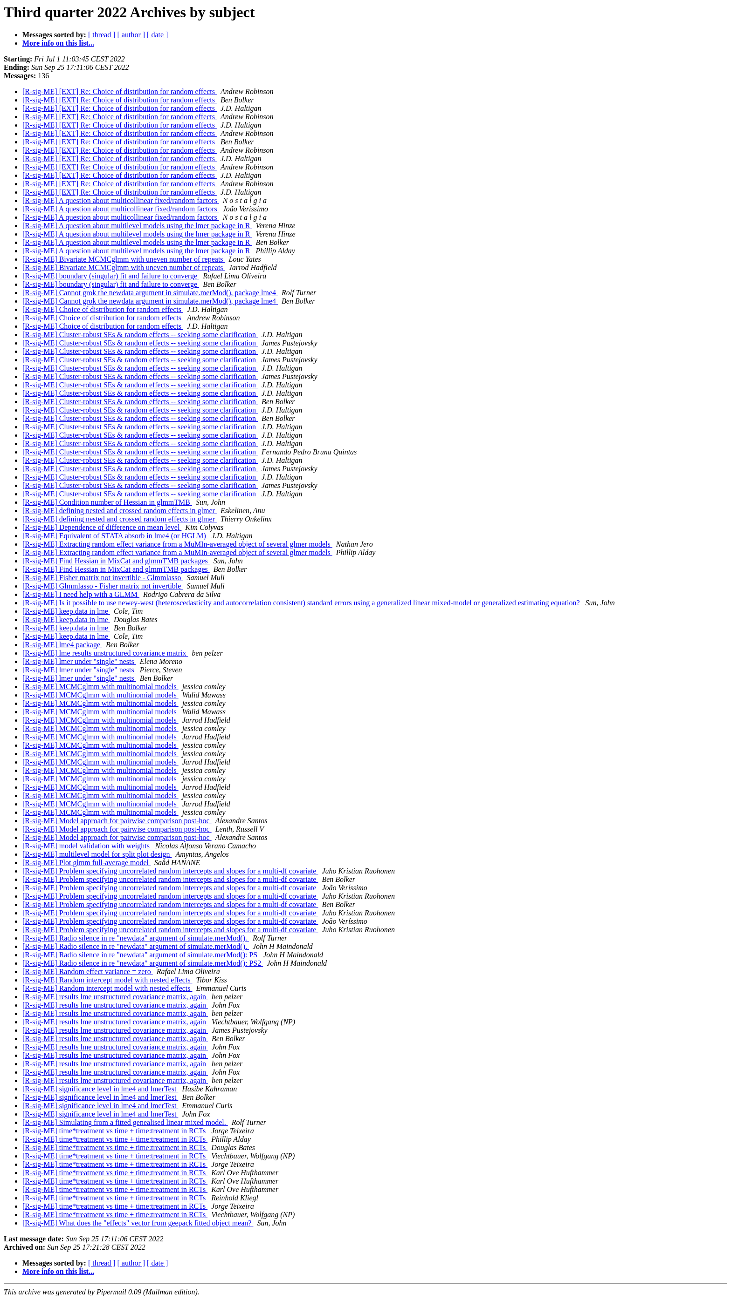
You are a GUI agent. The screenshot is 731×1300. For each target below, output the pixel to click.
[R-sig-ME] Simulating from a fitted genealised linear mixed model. (125, 1122)
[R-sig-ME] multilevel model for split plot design (97, 854)
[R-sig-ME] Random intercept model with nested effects (107, 980)
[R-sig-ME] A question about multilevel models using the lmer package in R (137, 226)
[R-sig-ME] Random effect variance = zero (87, 971)
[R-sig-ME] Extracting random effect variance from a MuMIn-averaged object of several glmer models (177, 544)
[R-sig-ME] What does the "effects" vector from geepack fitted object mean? (137, 1223)
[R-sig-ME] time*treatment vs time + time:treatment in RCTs (114, 1131)
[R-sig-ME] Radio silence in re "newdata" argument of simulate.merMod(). (135, 938)
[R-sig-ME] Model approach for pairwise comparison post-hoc (117, 821)
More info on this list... (58, 43)
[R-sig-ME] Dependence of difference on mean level (101, 527)
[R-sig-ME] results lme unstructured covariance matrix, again (115, 997)
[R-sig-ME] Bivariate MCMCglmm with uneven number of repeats (123, 259)
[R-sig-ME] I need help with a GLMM (80, 594)
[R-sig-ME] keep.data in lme (66, 611)
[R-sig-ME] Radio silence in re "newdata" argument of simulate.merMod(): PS (140, 955)
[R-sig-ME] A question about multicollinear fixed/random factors (120, 200)
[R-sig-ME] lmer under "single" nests (79, 661)
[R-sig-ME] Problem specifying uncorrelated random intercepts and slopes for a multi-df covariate (170, 871)
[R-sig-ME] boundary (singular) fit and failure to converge (110, 276)
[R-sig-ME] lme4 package (62, 645)
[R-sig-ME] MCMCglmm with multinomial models (100, 687)
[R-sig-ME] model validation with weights (87, 846)
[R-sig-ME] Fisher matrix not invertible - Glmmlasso (102, 578)
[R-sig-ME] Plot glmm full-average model (86, 863)
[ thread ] (102, 35)
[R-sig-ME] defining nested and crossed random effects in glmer (119, 511)
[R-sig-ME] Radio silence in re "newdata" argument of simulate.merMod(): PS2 (142, 963)
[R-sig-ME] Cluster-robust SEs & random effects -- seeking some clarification (140, 335)
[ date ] (157, 35)
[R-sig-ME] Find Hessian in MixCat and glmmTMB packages (116, 561)
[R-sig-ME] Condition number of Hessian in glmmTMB (107, 502)
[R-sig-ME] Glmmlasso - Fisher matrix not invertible (102, 586)
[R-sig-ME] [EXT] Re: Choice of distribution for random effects (119, 91)
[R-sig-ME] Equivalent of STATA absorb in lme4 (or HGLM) (115, 536)
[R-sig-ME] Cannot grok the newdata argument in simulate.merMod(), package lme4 (150, 293)
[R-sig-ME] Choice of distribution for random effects (102, 309)
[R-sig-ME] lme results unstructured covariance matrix (105, 653)
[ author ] (131, 35)
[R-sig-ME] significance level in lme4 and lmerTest (100, 1089)
